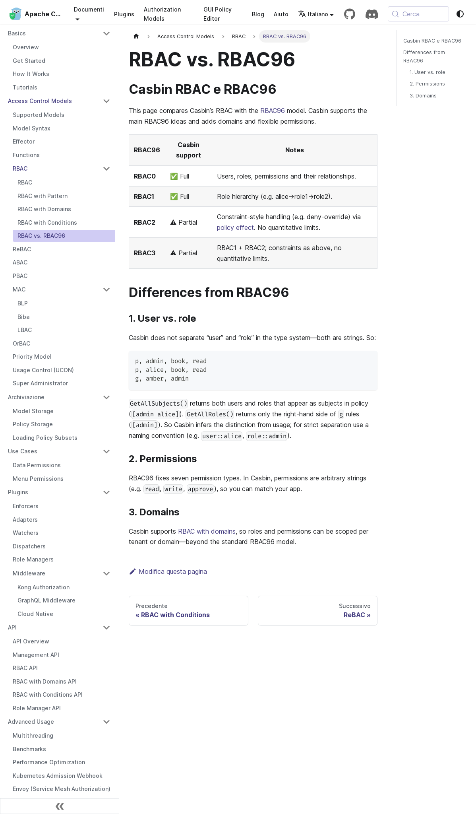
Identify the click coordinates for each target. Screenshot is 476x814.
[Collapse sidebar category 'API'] (106, 627)
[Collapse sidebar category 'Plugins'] (106, 492)
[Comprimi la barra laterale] (59, 806)
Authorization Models (162, 14)
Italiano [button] (313, 14)
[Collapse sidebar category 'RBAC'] (106, 168)
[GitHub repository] (350, 14)
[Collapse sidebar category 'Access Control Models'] (106, 101)
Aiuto (281, 14)
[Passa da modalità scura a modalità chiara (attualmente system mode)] (460, 14)
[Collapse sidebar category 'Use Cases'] (106, 451)
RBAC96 (272, 111)
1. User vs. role (427, 72)
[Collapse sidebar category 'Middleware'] (106, 573)
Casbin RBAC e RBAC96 (432, 41)
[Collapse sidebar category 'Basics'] (106, 33)
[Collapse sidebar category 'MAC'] (106, 289)
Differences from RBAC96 (424, 56)
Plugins (124, 14)
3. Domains (423, 96)
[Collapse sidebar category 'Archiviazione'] (106, 397)
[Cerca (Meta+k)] (418, 13)
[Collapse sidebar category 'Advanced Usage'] (106, 721)
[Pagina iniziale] (136, 36)
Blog (258, 14)
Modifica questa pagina (168, 571)
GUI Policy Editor (217, 14)
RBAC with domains (207, 531)
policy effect (235, 227)
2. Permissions (427, 84)
